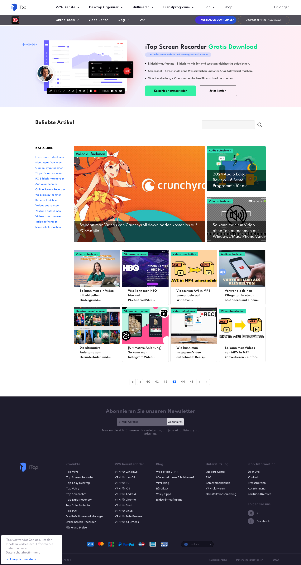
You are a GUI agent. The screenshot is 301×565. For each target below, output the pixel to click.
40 (147, 382)
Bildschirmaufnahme (169, 499)
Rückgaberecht (218, 560)
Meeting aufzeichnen (48, 162)
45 (193, 382)
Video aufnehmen (46, 222)
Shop (228, 7)
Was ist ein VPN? (167, 472)
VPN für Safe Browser (129, 516)
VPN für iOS (122, 488)
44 (184, 382)
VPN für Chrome (125, 499)
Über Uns (254, 472)
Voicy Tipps (163, 494)
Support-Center (215, 472)
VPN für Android (125, 494)
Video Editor (98, 20)
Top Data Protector (78, 505)
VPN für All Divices (127, 522)
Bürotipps (162, 488)
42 (165, 382)
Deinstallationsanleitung (221, 494)
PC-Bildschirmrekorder (49, 179)
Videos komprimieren (48, 216)
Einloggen (281, 7)
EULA (276, 560)
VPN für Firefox (125, 505)
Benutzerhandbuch (218, 483)
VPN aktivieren (215, 488)
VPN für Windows (126, 472)
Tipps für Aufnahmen (48, 173)
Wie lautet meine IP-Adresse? (175, 477)
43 (174, 382)
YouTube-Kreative (259, 494)
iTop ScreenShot (76, 494)
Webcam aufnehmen (48, 195)
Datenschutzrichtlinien (249, 560)
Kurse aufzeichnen (46, 200)
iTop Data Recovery (79, 499)
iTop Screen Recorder (79, 477)
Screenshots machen (48, 227)
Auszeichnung (256, 488)
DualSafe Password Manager (84, 516)
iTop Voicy (72, 488)
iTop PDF (72, 511)
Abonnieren (175, 421)
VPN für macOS (125, 477)
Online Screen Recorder (50, 189)
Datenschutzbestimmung (23, 552)
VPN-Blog (162, 483)
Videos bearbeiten (47, 205)
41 (156, 382)
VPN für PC (122, 483)
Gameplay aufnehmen (49, 168)
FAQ (142, 20)
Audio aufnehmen (46, 184)
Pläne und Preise (76, 527)
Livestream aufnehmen (49, 157)
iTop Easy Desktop (78, 483)
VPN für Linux (124, 511)
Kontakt (253, 477)
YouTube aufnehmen (48, 211)
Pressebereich (257, 483)
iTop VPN (72, 472)
